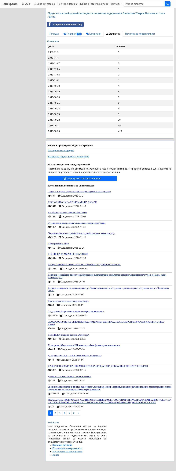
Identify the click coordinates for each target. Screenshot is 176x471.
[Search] (144, 3)
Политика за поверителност (140, 33)
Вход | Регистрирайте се (94, 3)
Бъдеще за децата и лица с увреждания (68, 156)
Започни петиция (44, 3)
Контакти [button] (115, 3)
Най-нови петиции (68, 3)
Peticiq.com (10, 4)
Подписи (72, 33)
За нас (55, 454)
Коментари (93, 33)
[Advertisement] (22, 49)
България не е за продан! (61, 150)
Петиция (54, 33)
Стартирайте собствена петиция (82, 178)
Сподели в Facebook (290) (64, 24)
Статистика (113, 33)
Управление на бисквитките (67, 451)
